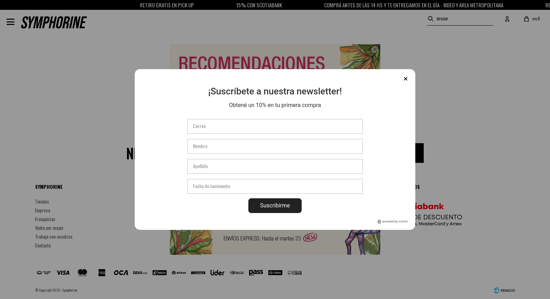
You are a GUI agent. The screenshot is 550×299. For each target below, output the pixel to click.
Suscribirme (275, 205)
